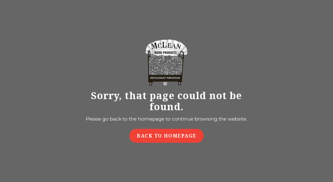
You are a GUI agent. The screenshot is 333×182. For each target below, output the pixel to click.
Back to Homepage (166, 135)
